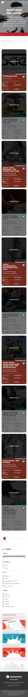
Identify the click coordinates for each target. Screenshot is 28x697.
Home (4, 34)
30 (6, 541)
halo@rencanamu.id (14, 685)
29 (2, 541)
